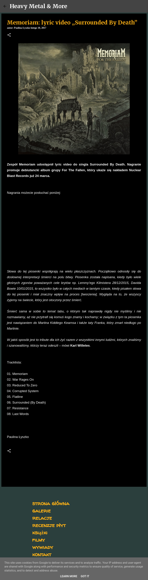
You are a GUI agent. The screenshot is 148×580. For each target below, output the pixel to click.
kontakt (41, 554)
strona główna (50, 503)
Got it (85, 576)
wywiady (42, 546)
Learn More (68, 576)
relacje (42, 517)
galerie (41, 510)
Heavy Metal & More (38, 6)
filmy (38, 539)
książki (39, 532)
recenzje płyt (49, 525)
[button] (9, 35)
